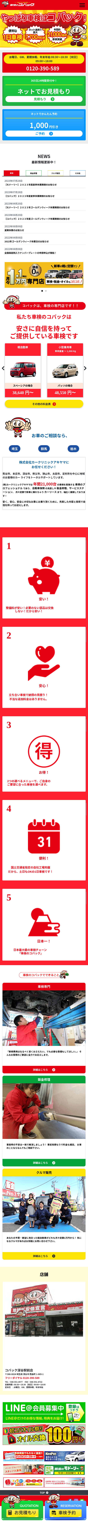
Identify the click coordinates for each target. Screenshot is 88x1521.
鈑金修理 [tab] (33, 173)
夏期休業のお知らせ (14, 230)
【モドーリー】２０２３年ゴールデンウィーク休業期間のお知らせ (37, 207)
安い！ (44, 599)
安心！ (44, 685)
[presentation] (3, 367)
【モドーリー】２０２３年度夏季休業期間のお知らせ (31, 184)
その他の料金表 (44, 404)
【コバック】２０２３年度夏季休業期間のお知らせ (30, 196)
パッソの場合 (65, 385)
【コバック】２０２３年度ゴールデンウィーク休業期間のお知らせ (37, 218)
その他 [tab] (77, 173)
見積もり (44, 99)
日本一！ (44, 941)
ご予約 (44, 133)
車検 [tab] (11, 173)
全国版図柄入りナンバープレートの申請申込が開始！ (31, 252)
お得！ (44, 772)
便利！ (44, 858)
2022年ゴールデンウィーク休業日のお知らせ (27, 241)
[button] (42, 290)
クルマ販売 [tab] (55, 173)
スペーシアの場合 (23, 385)
